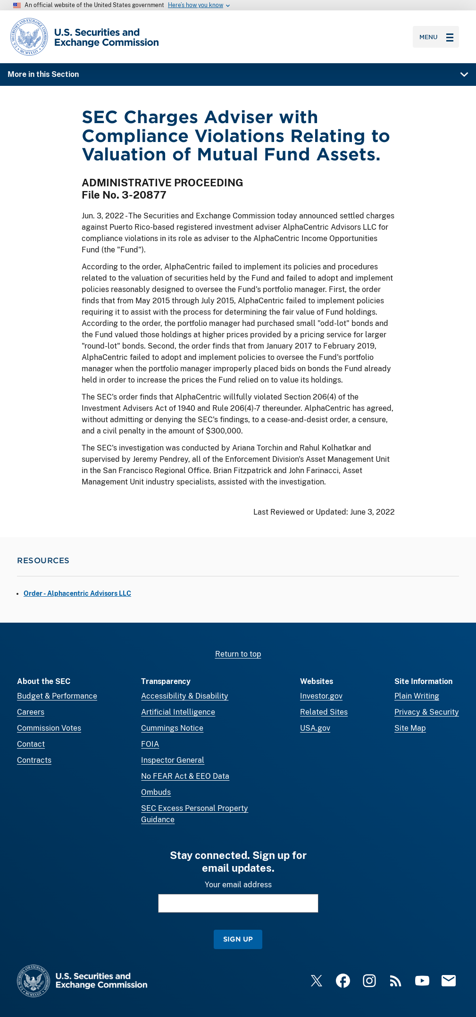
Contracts (34, 760)
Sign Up (238, 939)
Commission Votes (49, 728)
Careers (30, 712)
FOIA (150, 744)
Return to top (238, 654)
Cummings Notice (172, 728)
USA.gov (315, 728)
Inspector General (172, 760)
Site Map (410, 728)
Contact (31, 744)
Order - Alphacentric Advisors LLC (77, 593)
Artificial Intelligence (178, 712)
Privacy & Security (426, 712)
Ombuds (156, 792)
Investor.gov (321, 696)
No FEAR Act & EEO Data (185, 776)
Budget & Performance (57, 696)
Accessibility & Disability (184, 696)
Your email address (238, 884)
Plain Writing (416, 696)
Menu (436, 37)
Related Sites (324, 712)
